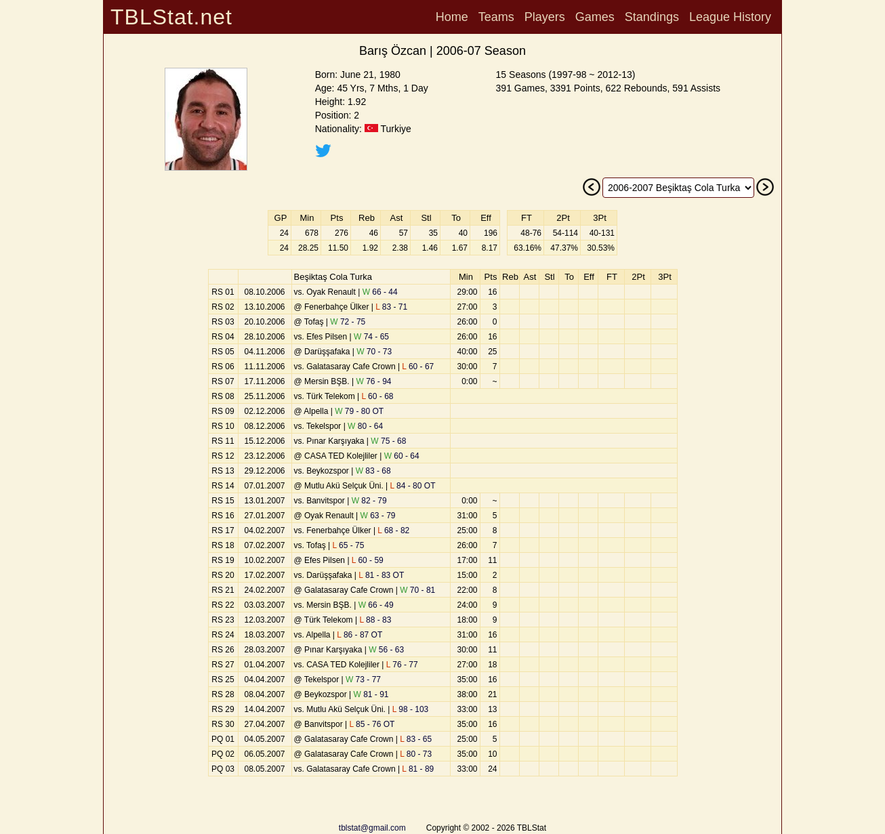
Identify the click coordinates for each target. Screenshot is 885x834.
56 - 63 (386, 649)
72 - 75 (347, 322)
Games (595, 17)
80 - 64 (365, 426)
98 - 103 (410, 709)
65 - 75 (348, 545)
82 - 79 (369, 500)
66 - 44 (380, 292)
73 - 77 (363, 679)
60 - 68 (378, 396)
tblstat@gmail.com (372, 828)
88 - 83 (375, 620)
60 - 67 (418, 366)
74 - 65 (371, 336)
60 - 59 (368, 560)
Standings (652, 17)
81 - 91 (371, 694)
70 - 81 (417, 590)
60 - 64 (401, 456)
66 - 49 (376, 605)
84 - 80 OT (413, 486)
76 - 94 (374, 381)
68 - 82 (393, 530)
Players (544, 17)
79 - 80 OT (359, 411)
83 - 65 (416, 739)
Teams (496, 17)
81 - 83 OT (381, 575)
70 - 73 (374, 351)
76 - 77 (402, 664)
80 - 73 (416, 754)
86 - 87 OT (359, 635)
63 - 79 (378, 515)
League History (730, 17)
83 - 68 (373, 471)
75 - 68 (388, 441)
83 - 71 (391, 307)
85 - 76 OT (372, 724)
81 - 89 (418, 769)
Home (452, 17)
